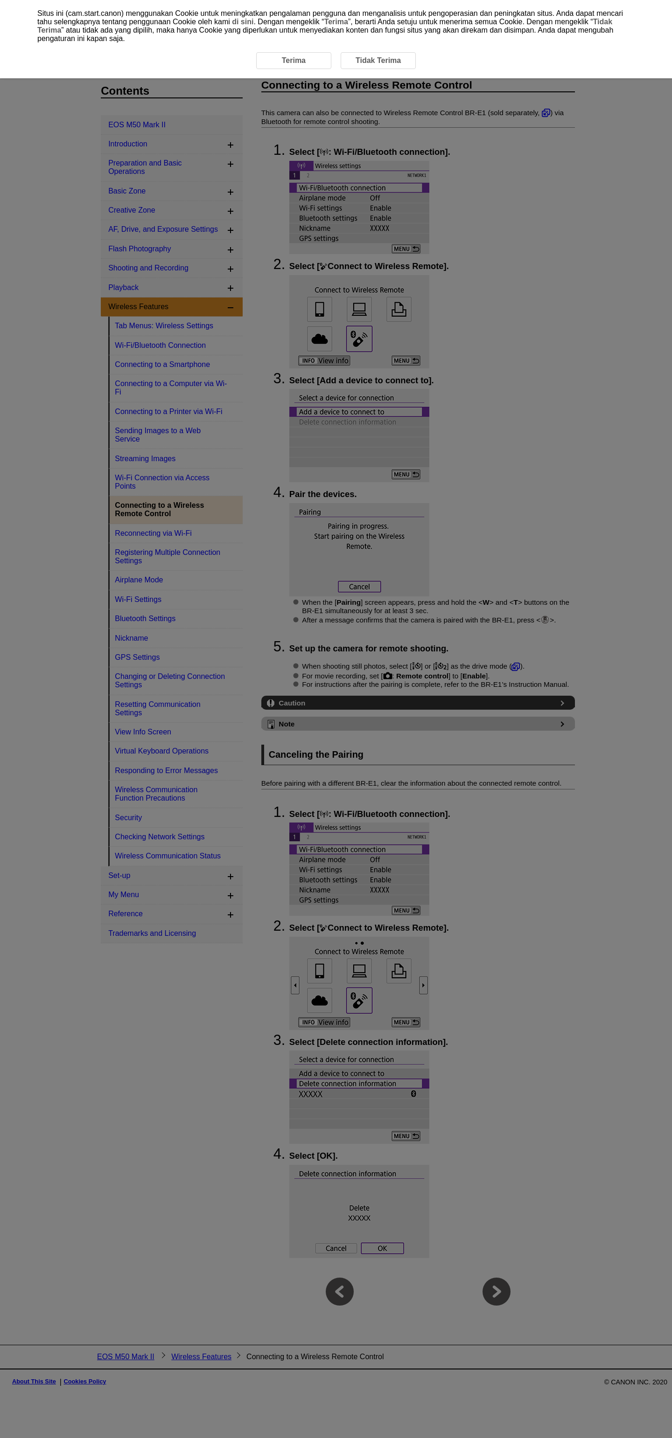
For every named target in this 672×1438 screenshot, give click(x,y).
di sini (242, 22)
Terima (336, 22)
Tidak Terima (378, 60)
